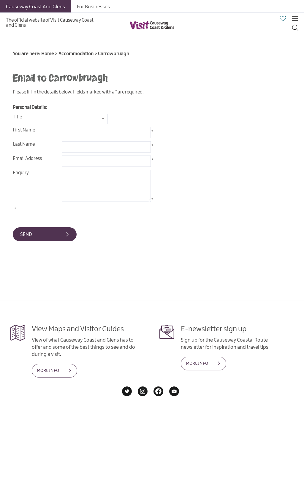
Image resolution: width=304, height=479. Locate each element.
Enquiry (21, 172)
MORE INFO (48, 370)
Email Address (27, 158)
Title (17, 117)
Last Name (24, 144)
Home (47, 53)
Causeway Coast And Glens (35, 6)
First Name (24, 130)
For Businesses (93, 6)
